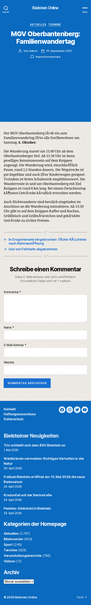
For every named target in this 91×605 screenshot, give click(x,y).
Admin (33, 51)
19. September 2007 (59, 51)
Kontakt (10, 409)
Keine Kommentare (48, 57)
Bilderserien (13, 539)
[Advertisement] (45, 87)
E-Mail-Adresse (15, 345)
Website (9, 362)
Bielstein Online (45, 8)
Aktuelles (38, 24)
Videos (9, 561)
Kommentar (12, 292)
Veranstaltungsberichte (23, 556)
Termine (54, 24)
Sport (8, 544)
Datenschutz (14, 419)
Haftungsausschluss (20, 414)
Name (9, 327)
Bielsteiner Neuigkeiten (31, 436)
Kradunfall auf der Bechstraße (28, 495)
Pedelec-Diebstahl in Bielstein (27, 508)
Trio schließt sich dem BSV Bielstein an (34, 445)
